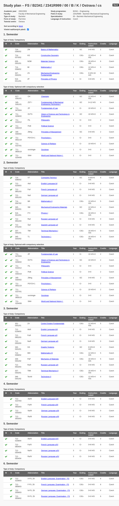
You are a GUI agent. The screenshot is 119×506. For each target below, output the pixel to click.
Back (116, 5)
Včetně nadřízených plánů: (15, 30)
